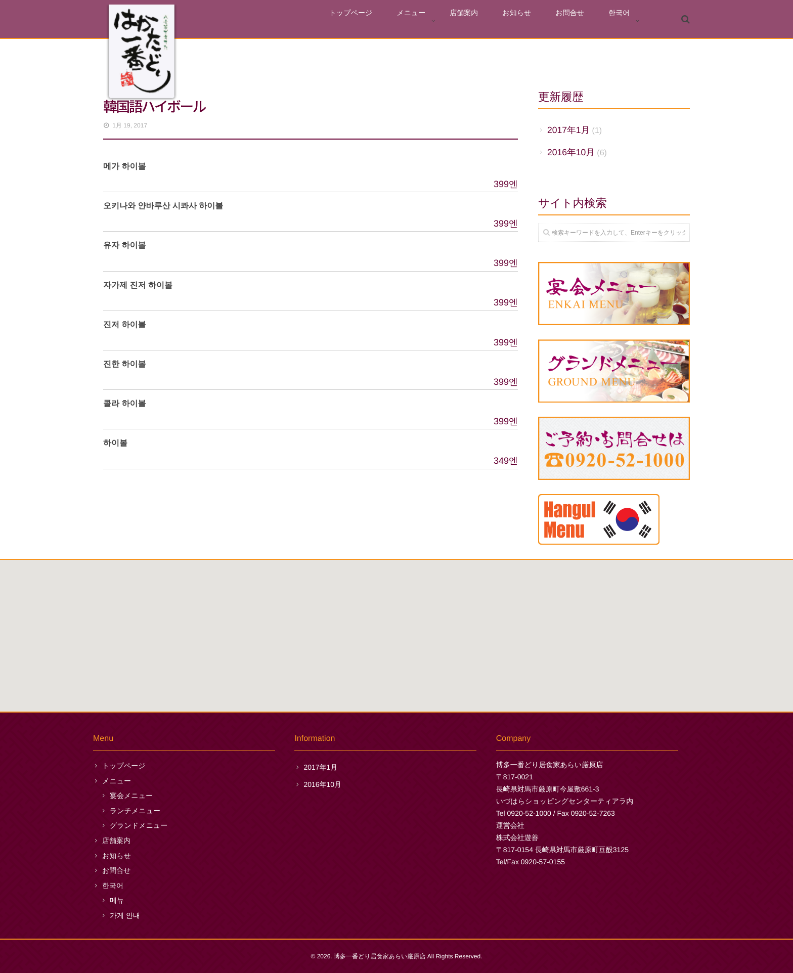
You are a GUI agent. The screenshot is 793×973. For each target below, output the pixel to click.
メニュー (451, 21)
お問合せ (583, 21)
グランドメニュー (138, 825)
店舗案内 (495, 21)
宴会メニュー (131, 795)
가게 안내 (125, 915)
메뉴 (117, 900)
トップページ (401, 21)
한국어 (623, 21)
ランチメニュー (135, 811)
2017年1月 (568, 130)
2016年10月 (571, 152)
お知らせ (539, 21)
